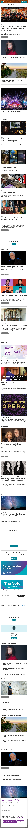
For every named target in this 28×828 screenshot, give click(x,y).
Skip (21, 821)
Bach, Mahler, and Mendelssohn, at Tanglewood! (14, 705)
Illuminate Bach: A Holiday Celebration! (12, 361)
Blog (2, 24)
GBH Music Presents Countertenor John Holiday (12, 383)
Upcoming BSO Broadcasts (8, 643)
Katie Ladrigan (3, 143)
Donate (24, 1)
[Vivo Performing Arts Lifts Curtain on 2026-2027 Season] (13, 207)
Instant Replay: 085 (8, 167)
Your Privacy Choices (13, 824)
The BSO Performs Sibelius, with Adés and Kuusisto (13, 710)
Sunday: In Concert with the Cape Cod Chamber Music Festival (11, 81)
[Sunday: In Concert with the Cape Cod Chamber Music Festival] (14, 70)
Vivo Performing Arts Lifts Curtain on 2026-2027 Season (14, 219)
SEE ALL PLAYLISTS (14, 546)
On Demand (4, 249)
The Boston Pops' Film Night (12, 267)
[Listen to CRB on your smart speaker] (14, 628)
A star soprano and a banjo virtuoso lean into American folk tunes (13, 446)
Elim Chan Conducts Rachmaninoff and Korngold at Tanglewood (15, 664)
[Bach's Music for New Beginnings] (13, 314)
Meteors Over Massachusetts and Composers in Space (14, 140)
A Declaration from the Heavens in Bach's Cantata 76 (13, 515)
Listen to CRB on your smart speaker (14, 634)
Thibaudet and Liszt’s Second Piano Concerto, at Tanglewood (14, 669)
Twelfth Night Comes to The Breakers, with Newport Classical (15, 741)
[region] (14, 812)
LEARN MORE (14, 558)
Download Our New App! (14, 553)
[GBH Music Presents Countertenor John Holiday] (14, 374)
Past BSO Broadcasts (7, 679)
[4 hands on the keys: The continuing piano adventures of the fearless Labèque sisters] (13, 468)
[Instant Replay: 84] (13, 181)
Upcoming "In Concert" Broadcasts (11, 715)
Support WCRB (14, 241)
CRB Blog (4, 119)
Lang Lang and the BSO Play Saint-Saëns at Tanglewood (13, 702)
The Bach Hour (3, 323)
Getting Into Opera (7, 417)
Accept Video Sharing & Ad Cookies (9, 821)
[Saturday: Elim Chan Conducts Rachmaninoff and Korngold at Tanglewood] (14, 47)
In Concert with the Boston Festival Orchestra (13, 745)
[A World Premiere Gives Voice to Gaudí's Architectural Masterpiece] (14, 14)
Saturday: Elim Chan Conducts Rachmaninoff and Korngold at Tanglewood (13, 58)
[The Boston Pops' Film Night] (13, 258)
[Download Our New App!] (14, 568)
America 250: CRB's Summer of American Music (11, 112)
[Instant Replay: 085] (13, 157)
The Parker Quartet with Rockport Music (12, 779)
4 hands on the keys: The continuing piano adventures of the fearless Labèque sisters (13, 479)
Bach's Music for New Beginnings (14, 325)
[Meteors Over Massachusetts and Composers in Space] (13, 128)
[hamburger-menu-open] (2, 2)
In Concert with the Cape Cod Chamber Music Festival (13, 736)
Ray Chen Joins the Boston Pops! (14, 295)
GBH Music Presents (7, 343)
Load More (14, 235)
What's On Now (14, 531)
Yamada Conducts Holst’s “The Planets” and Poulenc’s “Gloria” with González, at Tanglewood (14, 674)
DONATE (14, 244)
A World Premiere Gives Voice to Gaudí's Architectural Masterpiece (14, 27)
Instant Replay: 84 (8, 192)
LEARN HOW (14, 638)
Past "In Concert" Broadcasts (9, 749)
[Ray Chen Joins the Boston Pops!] (13, 286)
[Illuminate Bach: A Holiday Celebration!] (14, 352)
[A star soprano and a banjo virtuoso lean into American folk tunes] (13, 435)
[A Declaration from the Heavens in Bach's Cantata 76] (13, 503)
